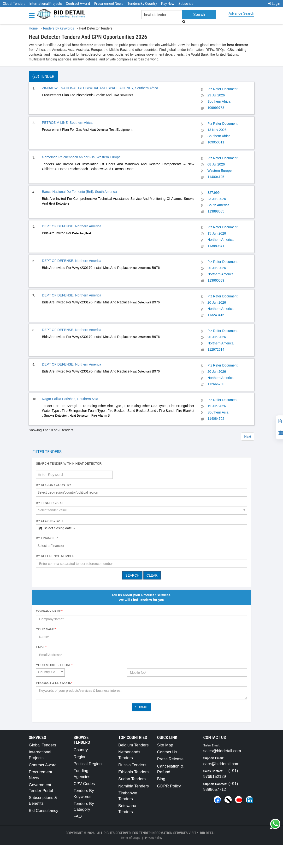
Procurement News (108, 4)
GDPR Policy (169, 786)
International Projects (45, 4)
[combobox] (141, 493)
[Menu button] (33, 15)
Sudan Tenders (132, 779)
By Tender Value (50, 503)
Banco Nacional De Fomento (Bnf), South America (79, 192)
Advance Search (241, 13)
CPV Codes (84, 783)
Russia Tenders (132, 765)
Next (247, 436)
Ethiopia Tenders (133, 772)
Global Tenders (14, 4)
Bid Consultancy (43, 810)
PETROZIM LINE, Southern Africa (67, 122)
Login (274, 4)
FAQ (78, 816)
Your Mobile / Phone (54, 665)
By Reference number (55, 556)
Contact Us (167, 752)
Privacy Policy (153, 837)
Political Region (88, 764)
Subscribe (186, 4)
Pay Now (167, 4)
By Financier (47, 538)
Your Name (46, 629)
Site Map (165, 745)
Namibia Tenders (133, 786)
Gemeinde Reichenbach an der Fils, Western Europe (81, 157)
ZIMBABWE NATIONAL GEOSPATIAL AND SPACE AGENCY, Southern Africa (100, 88)
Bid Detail (208, 833)
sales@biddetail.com (222, 751)
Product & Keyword (54, 683)
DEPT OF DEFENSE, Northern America (71, 226)
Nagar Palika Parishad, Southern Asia (70, 399)
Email (41, 647)
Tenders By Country (142, 4)
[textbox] (142, 492)
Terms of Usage (130, 837)
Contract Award (78, 4)
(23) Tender (43, 76)
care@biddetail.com (221, 764)
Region (80, 757)
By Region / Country (53, 485)
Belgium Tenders (133, 745)
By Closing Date (50, 521)
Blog (161, 779)
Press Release (170, 759)
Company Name (49, 611)
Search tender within (69, 463)
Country (81, 750)
